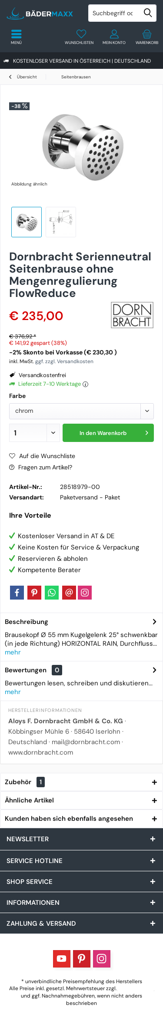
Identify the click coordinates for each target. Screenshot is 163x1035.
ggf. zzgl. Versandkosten (64, 361)
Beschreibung (26, 621)
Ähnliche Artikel (29, 800)
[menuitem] (146, 37)
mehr (13, 652)
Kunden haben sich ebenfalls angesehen (69, 818)
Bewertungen (26, 670)
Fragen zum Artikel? (40, 467)
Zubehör (25, 782)
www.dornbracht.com (40, 752)
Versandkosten (136, 988)
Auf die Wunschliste (42, 456)
